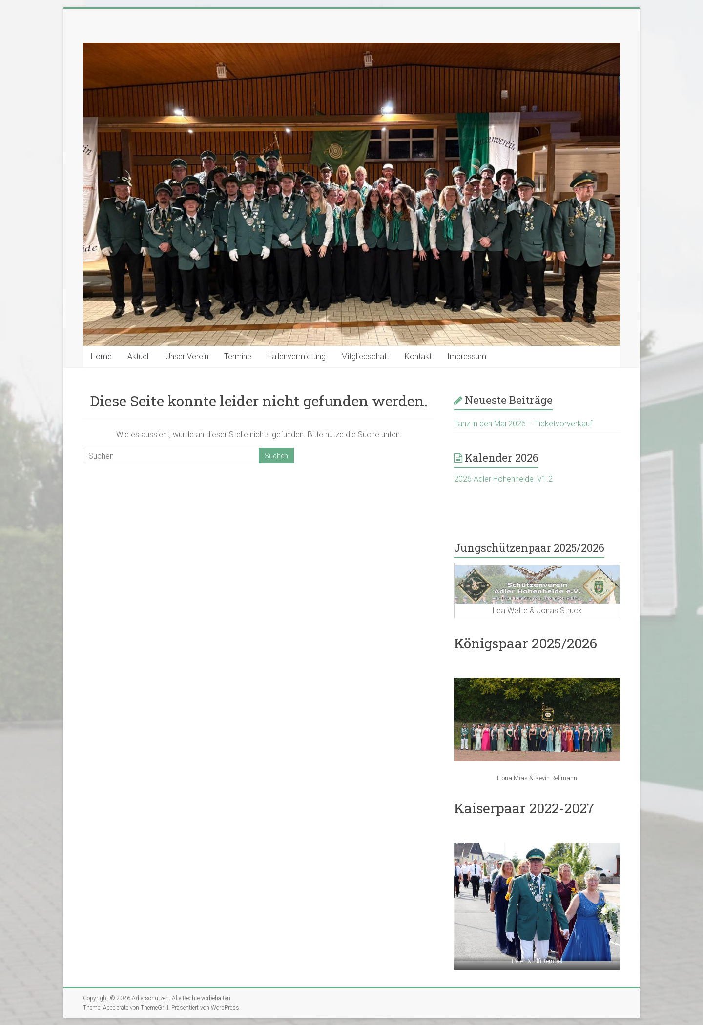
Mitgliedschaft (365, 356)
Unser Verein (186, 356)
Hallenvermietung (296, 356)
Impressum (466, 356)
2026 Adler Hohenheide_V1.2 (503, 478)
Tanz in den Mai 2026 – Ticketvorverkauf (523, 423)
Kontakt (418, 356)
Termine (237, 356)
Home (101, 356)
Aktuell (138, 356)
